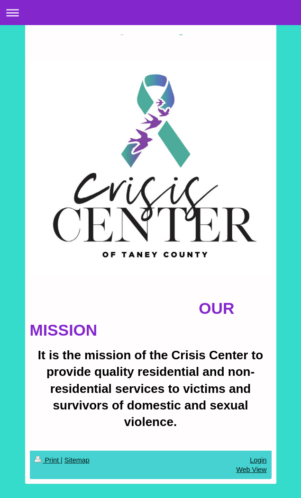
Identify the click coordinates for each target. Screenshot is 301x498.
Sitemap (77, 460)
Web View (251, 469)
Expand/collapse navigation (150, 12)
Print (48, 460)
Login (258, 460)
